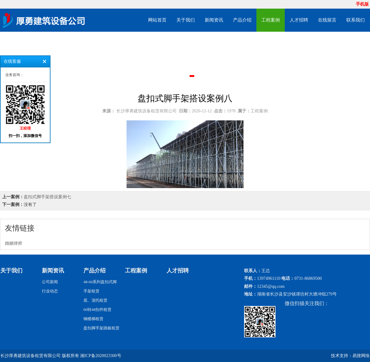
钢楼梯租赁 (93, 318)
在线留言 (327, 20)
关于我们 (185, 20)
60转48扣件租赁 (97, 309)
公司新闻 (50, 282)
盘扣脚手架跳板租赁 (101, 328)
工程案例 (270, 20)
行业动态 (50, 291)
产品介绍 (242, 20)
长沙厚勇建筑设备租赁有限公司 (146, 111)
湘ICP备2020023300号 (100, 355)
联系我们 (355, 20)
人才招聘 (299, 20)
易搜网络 (361, 355)
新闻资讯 (214, 20)
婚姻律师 (13, 243)
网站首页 (157, 20)
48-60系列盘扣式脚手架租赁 (100, 286)
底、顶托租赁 (95, 300)
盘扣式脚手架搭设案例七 (47, 197)
